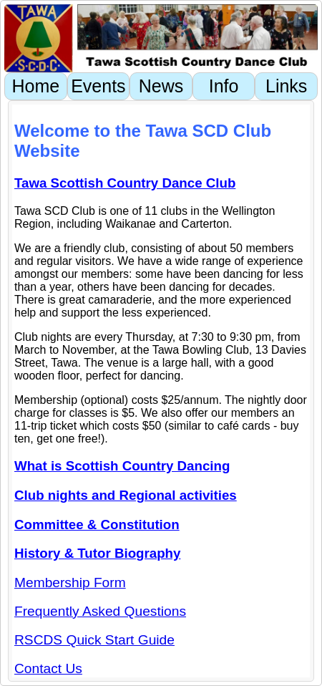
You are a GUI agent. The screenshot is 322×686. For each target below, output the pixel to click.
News (161, 86)
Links (286, 86)
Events (98, 86)
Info (224, 86)
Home (35, 86)
